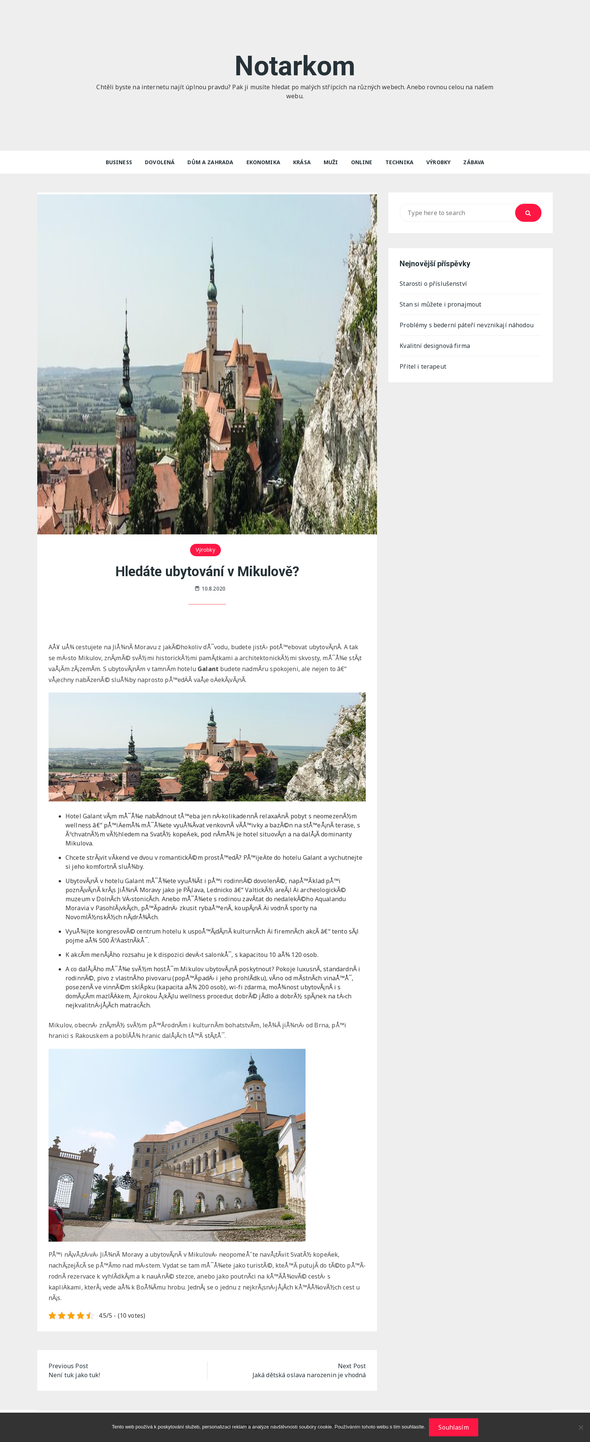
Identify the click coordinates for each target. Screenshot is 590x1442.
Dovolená (160, 162)
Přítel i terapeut (423, 366)
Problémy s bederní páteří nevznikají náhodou (467, 325)
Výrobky (438, 162)
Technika (399, 162)
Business (119, 162)
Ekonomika (263, 162)
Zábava (473, 162)
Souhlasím (453, 1427)
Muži (331, 162)
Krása (302, 162)
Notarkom (294, 66)
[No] (580, 1427)
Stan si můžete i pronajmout (440, 304)
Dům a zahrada (210, 162)
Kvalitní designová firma (435, 346)
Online (362, 162)
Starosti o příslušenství (433, 283)
